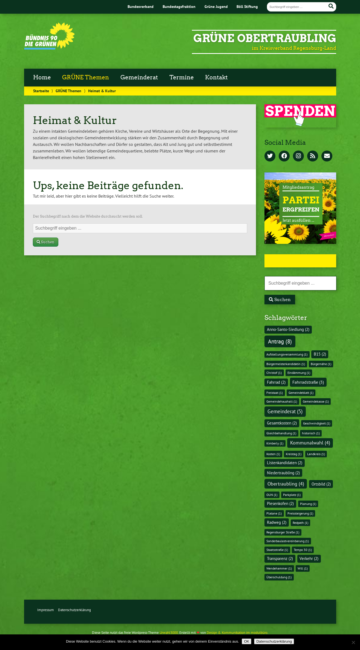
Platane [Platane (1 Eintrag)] (274, 513)
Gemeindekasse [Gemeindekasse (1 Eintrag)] (316, 401)
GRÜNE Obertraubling (264, 38)
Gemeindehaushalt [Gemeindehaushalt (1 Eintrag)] (281, 401)
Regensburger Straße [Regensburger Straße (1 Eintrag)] (282, 532)
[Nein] (353, 642)
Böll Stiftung (247, 6)
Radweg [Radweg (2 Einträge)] (276, 522)
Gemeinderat (139, 77)
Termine (181, 77)
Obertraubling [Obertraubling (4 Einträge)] (285, 484)
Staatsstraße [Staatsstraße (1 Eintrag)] (277, 550)
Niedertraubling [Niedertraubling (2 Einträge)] (283, 472)
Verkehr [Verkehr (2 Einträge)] (308, 558)
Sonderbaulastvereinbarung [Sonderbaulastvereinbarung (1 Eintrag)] (287, 541)
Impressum (45, 610)
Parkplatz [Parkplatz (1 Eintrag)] (292, 495)
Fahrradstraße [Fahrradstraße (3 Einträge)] (308, 382)
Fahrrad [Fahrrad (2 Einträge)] (276, 382)
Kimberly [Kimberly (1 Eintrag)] (274, 443)
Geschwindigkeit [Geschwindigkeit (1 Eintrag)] (316, 423)
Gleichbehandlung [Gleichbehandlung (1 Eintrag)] (281, 433)
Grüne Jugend (216, 6)
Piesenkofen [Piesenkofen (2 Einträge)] (280, 503)
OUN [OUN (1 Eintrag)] (271, 495)
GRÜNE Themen (85, 77)
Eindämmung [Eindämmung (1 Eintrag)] (298, 373)
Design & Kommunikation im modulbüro (237, 632)
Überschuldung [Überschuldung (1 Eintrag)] (279, 577)
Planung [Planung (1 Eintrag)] (308, 504)
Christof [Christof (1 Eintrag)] (274, 373)
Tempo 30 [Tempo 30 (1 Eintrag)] (303, 550)
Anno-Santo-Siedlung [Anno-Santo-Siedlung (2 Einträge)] (288, 329)
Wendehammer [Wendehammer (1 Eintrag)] (279, 568)
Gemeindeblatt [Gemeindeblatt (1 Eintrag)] (301, 393)
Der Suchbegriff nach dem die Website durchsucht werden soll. (88, 216)
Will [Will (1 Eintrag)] (303, 568)
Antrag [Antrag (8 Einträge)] (280, 341)
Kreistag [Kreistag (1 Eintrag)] (293, 454)
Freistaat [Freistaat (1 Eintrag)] (274, 393)
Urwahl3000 (169, 632)
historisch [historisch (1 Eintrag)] (311, 433)
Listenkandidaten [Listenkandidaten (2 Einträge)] (284, 462)
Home (42, 77)
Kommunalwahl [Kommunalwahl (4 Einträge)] (310, 443)
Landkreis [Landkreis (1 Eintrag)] (316, 454)
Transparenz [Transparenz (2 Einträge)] (280, 558)
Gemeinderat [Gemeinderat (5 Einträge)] (285, 411)
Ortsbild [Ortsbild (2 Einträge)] (321, 484)
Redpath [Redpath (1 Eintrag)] (300, 523)
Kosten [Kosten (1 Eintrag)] (273, 454)
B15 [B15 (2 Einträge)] (320, 354)
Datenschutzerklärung (74, 610)
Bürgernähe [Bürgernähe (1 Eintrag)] (321, 364)
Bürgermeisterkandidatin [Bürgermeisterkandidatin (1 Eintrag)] (285, 364)
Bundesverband (141, 6)
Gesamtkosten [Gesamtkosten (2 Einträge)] (282, 423)
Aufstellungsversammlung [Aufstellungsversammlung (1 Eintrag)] (286, 354)
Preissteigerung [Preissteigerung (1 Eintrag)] (300, 513)
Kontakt (216, 77)
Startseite (41, 90)
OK (246, 641)
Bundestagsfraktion (179, 6)
